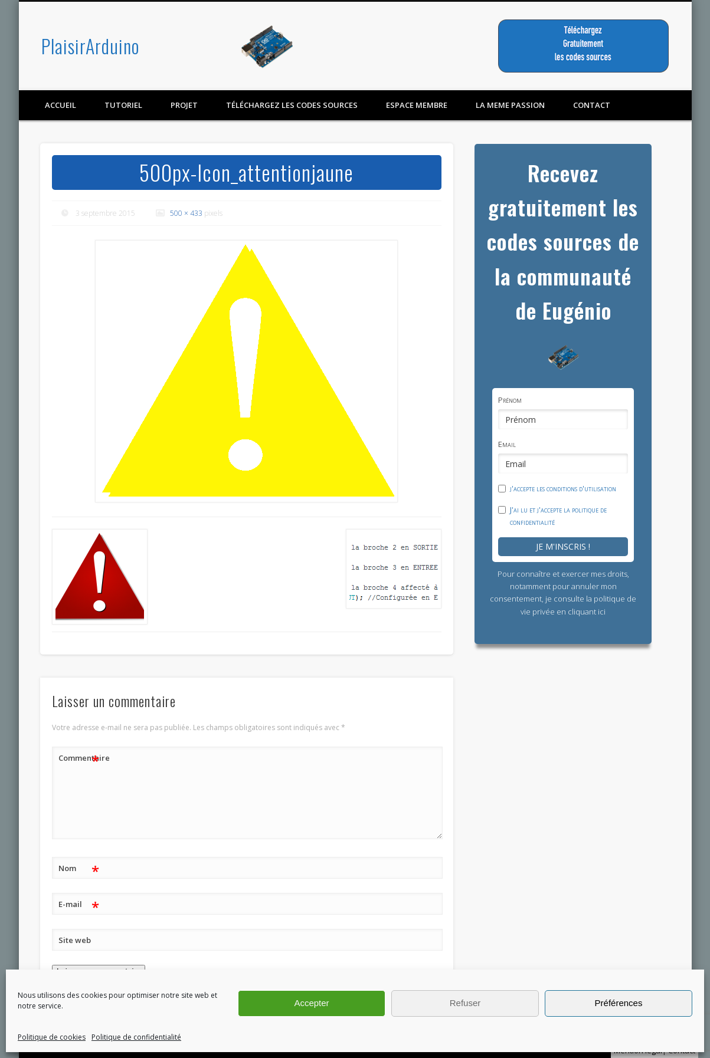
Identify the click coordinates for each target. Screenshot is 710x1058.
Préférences (619, 1003)
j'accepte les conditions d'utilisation (563, 488)
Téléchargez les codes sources (292, 105)
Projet (184, 105)
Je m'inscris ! (563, 546)
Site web (74, 940)
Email (507, 444)
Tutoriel (123, 105)
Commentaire (79, 758)
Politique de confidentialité (136, 1037)
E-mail (78, 904)
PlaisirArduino (90, 46)
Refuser (465, 1003)
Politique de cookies (52, 1037)
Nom (78, 868)
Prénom (510, 400)
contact (591, 105)
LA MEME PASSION (510, 105)
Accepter (311, 1003)
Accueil (60, 105)
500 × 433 (186, 213)
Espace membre (416, 105)
